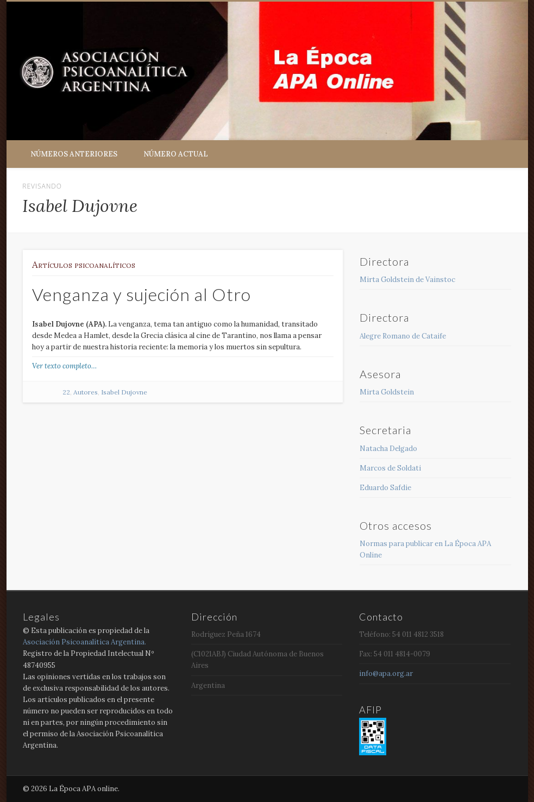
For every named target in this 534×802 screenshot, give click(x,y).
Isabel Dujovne (124, 392)
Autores (85, 392)
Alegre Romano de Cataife (403, 336)
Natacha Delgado (388, 448)
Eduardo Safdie (385, 487)
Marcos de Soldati (390, 468)
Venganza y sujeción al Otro (141, 294)
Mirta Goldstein (387, 392)
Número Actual (175, 154)
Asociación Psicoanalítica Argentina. (84, 642)
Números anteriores (73, 154)
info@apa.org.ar (386, 673)
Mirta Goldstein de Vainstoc (407, 279)
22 (66, 392)
